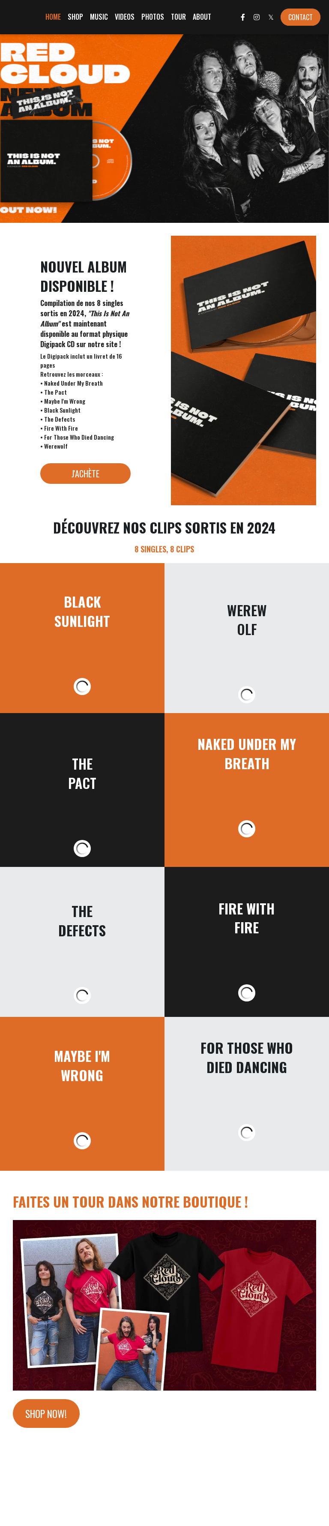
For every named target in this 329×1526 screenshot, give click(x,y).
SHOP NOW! (48, 1414)
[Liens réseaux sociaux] (243, 17)
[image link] (164, 1305)
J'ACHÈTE (85, 473)
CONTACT (300, 17)
